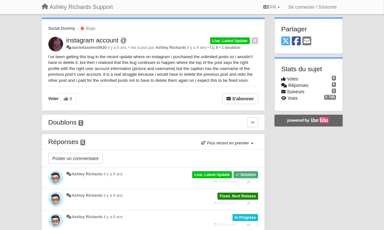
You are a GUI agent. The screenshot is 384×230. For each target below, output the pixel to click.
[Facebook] (296, 41)
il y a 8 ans (113, 174)
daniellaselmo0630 (89, 47)
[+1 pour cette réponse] (249, 181)
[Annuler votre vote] (256, 181)
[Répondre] (225, 181)
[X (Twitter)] (285, 41)
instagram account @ (96, 40)
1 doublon (231, 47)
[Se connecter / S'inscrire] (312, 7)
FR (271, 7)
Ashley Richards (170, 47)
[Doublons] (252, 122)
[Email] (306, 41)
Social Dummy (61, 28)
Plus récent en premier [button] (227, 143)
